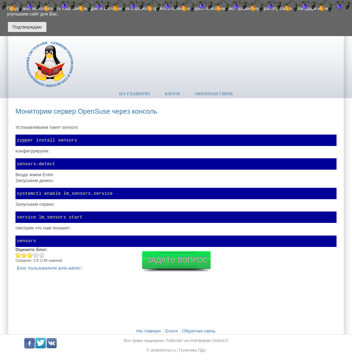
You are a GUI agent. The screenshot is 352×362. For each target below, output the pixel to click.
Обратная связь (214, 93)
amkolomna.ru (165, 349)
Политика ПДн (190, 349)
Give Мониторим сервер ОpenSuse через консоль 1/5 (18, 255)
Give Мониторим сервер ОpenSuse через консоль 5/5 (42, 255)
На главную (134, 93)
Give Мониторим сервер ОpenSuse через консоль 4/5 (36, 255)
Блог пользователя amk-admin (49, 268)
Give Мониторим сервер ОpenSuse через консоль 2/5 (24, 255)
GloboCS (215, 341)
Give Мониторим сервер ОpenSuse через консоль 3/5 (30, 255)
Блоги (172, 93)
